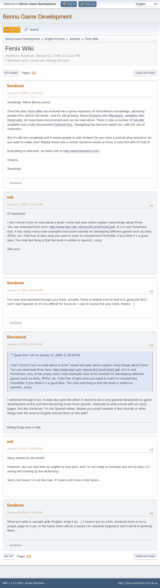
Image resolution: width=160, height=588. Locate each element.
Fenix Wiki (34, 111)
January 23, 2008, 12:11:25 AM (25, 512)
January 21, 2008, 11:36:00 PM (25, 204)
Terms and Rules (135, 583)
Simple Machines (34, 583)
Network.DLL (63, 124)
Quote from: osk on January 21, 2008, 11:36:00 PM (47, 355)
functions (95, 115)
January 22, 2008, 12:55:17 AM (25, 344)
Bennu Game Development (37, 16)
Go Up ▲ (152, 583)
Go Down (11, 73)
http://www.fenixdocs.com (81, 151)
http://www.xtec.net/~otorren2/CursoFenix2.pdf (82, 227)
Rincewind (16, 337)
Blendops (115, 115)
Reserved (14, 120)
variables (131, 115)
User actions (145, 73)
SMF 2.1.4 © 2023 (12, 583)
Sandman (15, 86)
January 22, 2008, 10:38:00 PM (25, 448)
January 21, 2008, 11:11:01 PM (25, 93)
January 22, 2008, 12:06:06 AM (25, 290)
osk (10, 197)
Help (120, 583)
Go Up (8, 556)
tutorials (138, 120)
